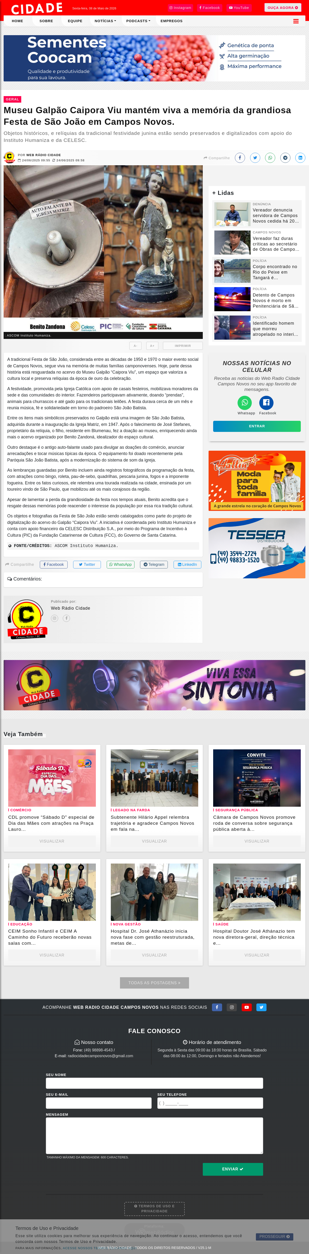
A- (136, 346)
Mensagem (57, 1114)
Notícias (104, 21)
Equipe (75, 21)
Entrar (257, 426)
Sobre (46, 21)
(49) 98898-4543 (98, 1050)
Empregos (172, 21)
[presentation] (82, 1173)
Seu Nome (56, 1075)
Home (17, 21)
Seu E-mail (57, 1094)
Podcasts (136, 21)
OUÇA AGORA (283, 7)
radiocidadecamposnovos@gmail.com (100, 1056)
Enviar (233, 1169)
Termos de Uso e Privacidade (154, 1208)
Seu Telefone (172, 1094)
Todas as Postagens (154, 983)
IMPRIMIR (183, 346)
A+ (152, 346)
